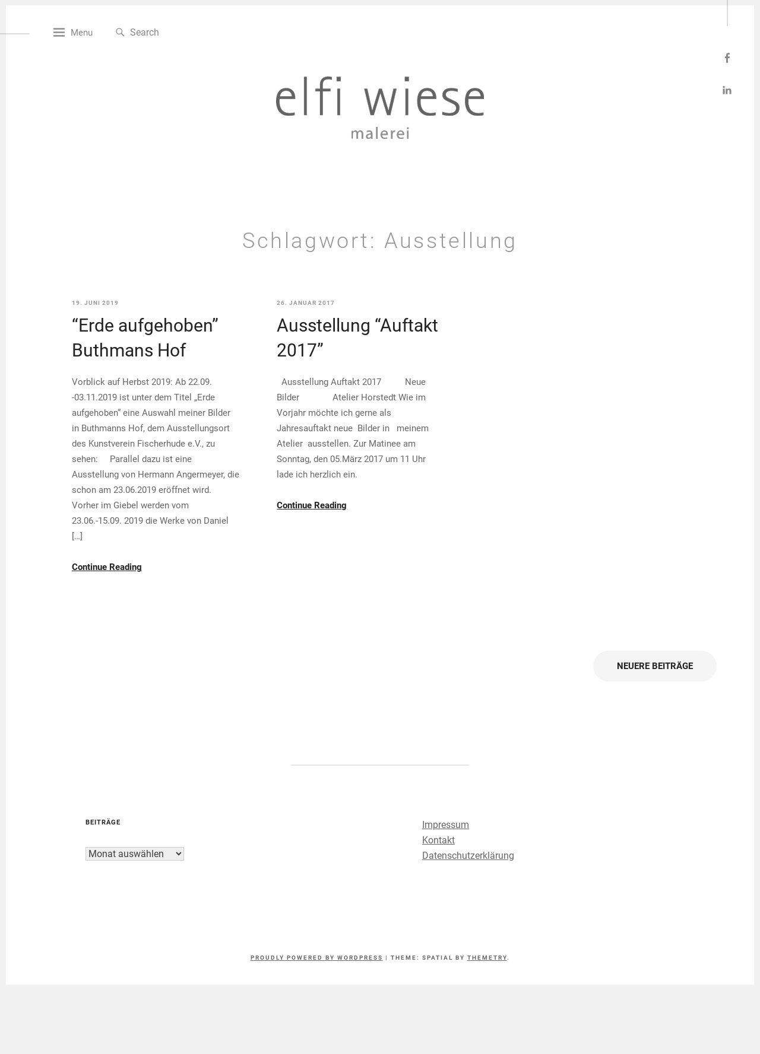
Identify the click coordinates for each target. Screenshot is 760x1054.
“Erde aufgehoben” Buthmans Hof (172, 368)
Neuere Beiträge (626, 696)
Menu (114, 63)
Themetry (487, 988)
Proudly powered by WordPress (317, 988)
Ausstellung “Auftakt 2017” (360, 368)
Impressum (442, 855)
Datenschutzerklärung (465, 885)
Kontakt (435, 870)
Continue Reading (134, 597)
